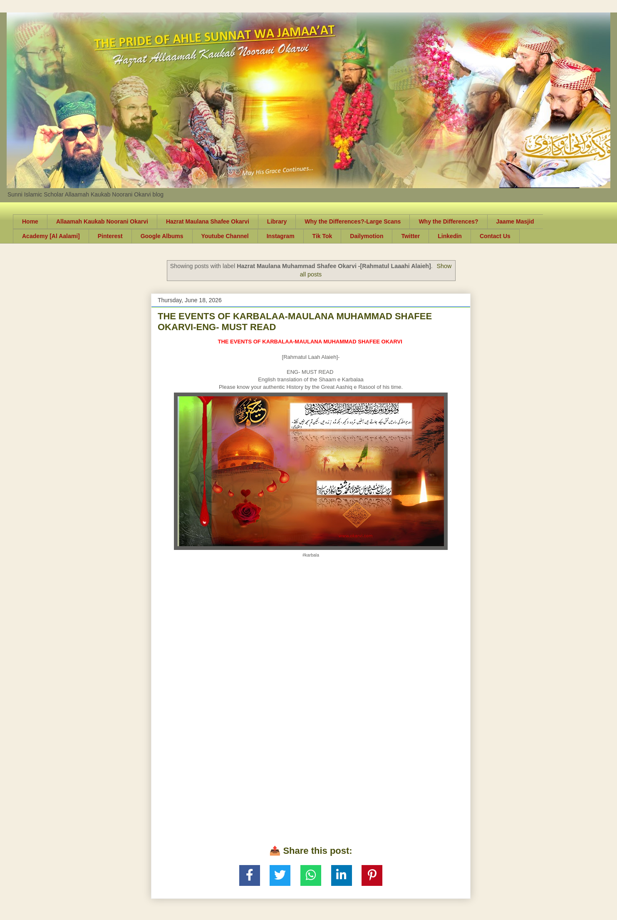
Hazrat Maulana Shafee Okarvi (207, 221)
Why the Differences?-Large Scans (353, 221)
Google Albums (162, 236)
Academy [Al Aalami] (51, 236)
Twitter (410, 236)
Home (30, 221)
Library (277, 221)
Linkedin (450, 236)
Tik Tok (322, 236)
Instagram (281, 236)
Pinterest (110, 236)
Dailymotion (366, 236)
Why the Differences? (448, 221)
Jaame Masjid (515, 221)
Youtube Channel (225, 236)
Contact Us (495, 236)
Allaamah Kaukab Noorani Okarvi (102, 221)
